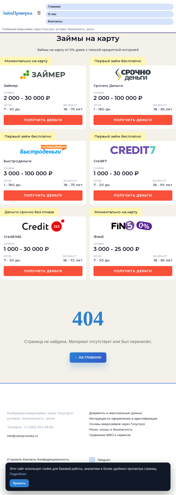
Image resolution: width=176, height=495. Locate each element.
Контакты (55, 21)
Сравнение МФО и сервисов (109, 435)
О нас (52, 14)
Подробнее (18, 474)
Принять (19, 483)
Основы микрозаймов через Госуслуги (117, 424)
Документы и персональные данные (115, 413)
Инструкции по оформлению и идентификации (123, 418)
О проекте (14, 459)
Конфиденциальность (53, 459)
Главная (54, 6)
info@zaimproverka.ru (22, 436)
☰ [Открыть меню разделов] (39, 13)
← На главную (88, 357)
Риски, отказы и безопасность (110, 429)
